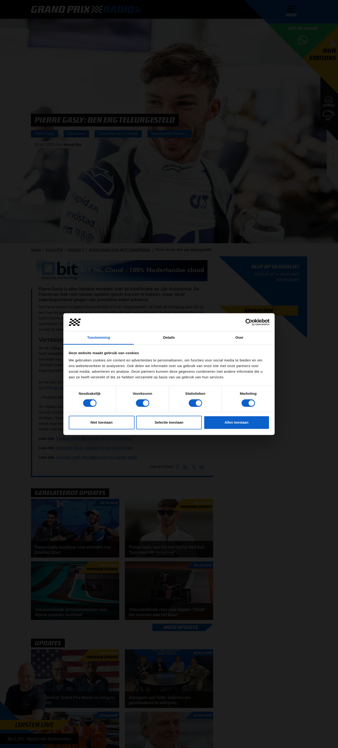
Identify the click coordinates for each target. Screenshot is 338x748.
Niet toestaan (101, 423)
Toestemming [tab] (98, 338)
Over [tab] (239, 338)
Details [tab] (169, 338)
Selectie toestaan (169, 423)
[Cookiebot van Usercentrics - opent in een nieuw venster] (248, 322)
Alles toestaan (237, 423)
